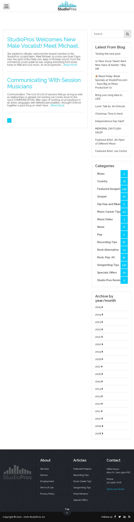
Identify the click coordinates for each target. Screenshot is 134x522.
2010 (99, 418)
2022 (99, 329)
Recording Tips (112, 242)
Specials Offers (112, 272)
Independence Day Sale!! (109, 121)
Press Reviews (80, 493)
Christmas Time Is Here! (109, 113)
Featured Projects (82, 469)
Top (67, 511)
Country (112, 181)
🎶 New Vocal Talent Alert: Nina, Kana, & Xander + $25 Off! (111, 65)
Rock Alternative (112, 249)
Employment (47, 481)
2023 (99, 322)
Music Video (112, 219)
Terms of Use (46, 487)
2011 (99, 411)
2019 (99, 351)
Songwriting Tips (112, 265)
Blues (112, 173)
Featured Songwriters (112, 189)
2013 (99, 396)
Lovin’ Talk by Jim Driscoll (110, 106)
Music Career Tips (112, 211)
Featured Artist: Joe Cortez (111, 151)
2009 (99, 426)
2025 (99, 307)
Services (44, 469)
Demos (44, 475)
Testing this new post (107, 53)
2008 (99, 433)
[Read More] (70, 64)
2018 (99, 359)
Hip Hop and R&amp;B (112, 204)
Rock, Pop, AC (112, 257)
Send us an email (115, 489)
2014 (99, 389)
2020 (99, 344)
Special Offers (80, 500)
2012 (99, 404)
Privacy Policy (47, 493)
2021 (99, 337)
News (112, 227)
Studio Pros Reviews (112, 280)
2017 (99, 366)
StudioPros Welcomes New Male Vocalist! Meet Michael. (43, 42)
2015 (99, 381)
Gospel (112, 196)
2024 (99, 314)
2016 (99, 374)
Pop (112, 234)
